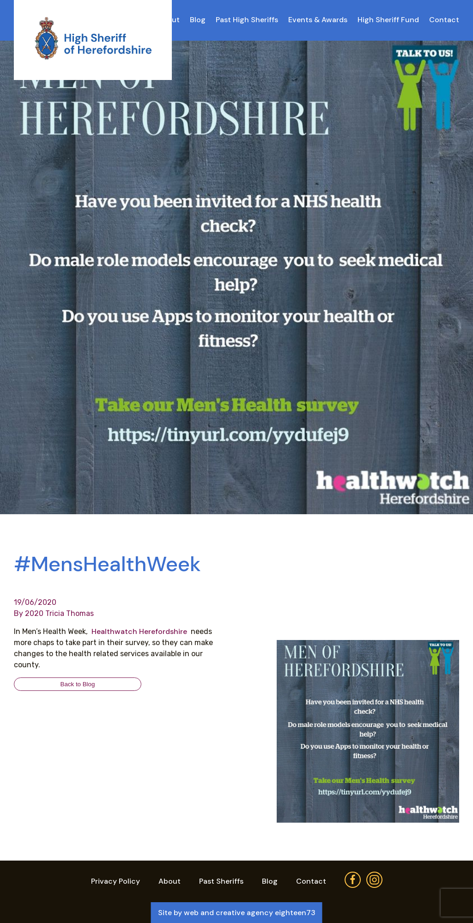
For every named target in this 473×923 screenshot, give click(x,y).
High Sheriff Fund (388, 20)
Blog (198, 20)
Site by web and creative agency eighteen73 (236, 912)
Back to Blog (78, 684)
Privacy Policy (115, 881)
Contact (444, 20)
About (169, 881)
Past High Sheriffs (247, 20)
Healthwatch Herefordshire (140, 631)
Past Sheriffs (221, 881)
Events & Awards (317, 20)
